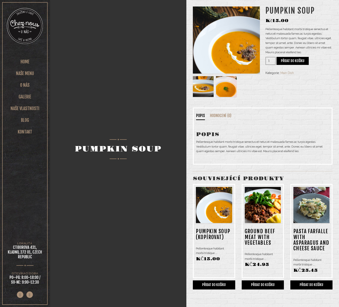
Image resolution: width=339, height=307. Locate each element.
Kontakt (25, 132)
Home (25, 61)
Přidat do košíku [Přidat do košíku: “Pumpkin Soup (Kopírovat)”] (214, 285)
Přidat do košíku (292, 61)
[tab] (203, 116)
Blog (25, 120)
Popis (200, 115)
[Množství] (270, 61)
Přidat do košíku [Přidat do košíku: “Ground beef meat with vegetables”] (263, 285)
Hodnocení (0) (220, 115)
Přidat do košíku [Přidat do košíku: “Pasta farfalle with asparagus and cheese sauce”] (311, 285)
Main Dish (287, 73)
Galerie (25, 97)
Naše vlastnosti (25, 108)
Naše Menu (25, 73)
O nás (25, 85)
